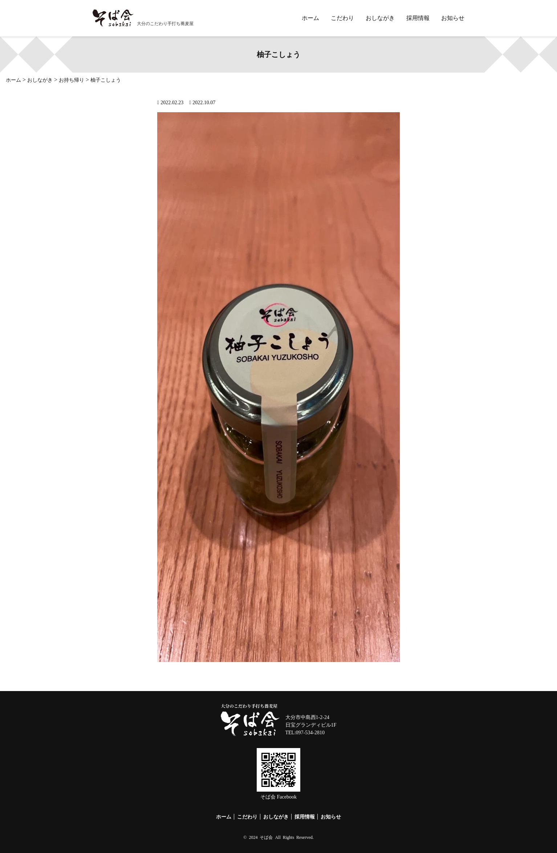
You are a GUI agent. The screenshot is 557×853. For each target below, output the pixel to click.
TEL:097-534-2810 (305, 732)
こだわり (342, 18)
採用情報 (418, 18)
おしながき (380, 18)
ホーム (310, 18)
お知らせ (452, 18)
